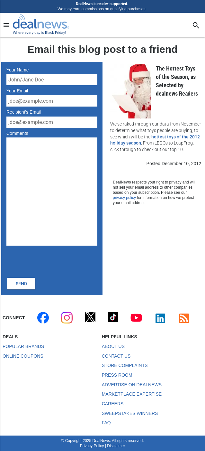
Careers (113, 403)
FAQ (106, 422)
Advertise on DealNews (132, 384)
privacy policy (124, 197)
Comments (17, 133)
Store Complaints (125, 365)
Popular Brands (23, 346)
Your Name (17, 69)
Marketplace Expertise (132, 394)
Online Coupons (23, 356)
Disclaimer (116, 446)
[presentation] (55, 260)
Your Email (17, 90)
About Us (113, 346)
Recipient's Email (23, 112)
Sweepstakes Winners (130, 413)
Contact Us (116, 356)
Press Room (117, 375)
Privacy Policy (92, 446)
